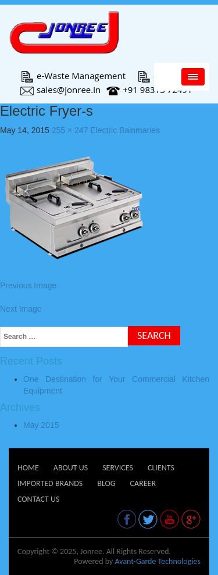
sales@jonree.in (60, 89)
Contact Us (38, 499)
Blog (106, 483)
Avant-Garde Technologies (158, 561)
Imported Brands (50, 483)
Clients (161, 468)
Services (117, 468)
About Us (70, 468)
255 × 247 (70, 130)
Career (143, 483)
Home (28, 468)
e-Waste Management (73, 75)
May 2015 (41, 425)
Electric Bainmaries (125, 130)
